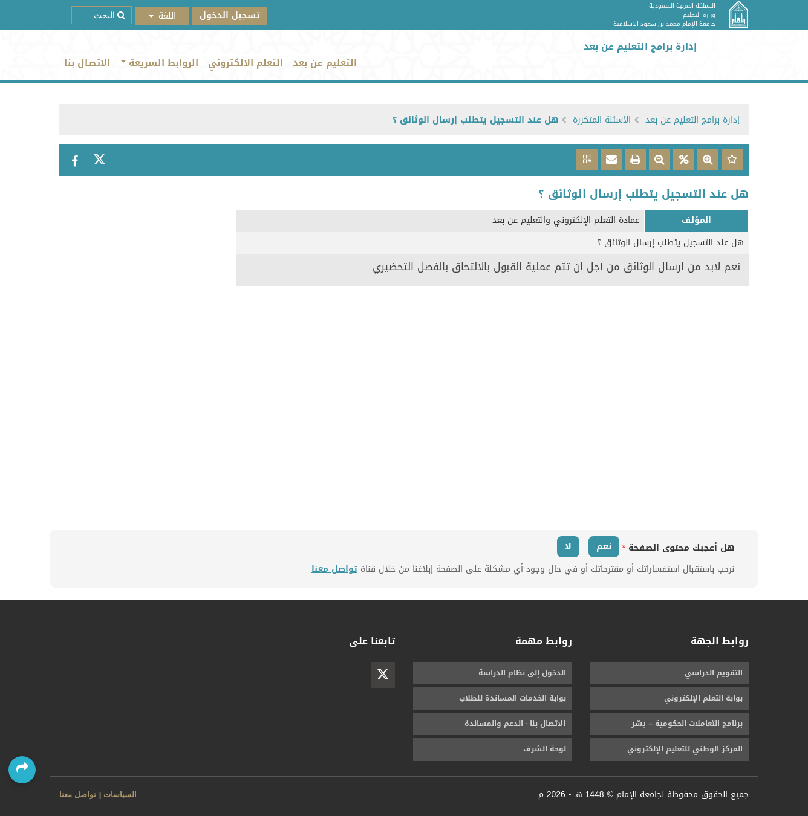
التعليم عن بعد (325, 62)
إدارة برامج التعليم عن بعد (692, 120)
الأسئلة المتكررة (602, 120)
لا (568, 546)
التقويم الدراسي (714, 672)
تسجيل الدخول (230, 15)
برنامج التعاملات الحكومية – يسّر (687, 723)
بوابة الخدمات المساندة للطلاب (512, 698)
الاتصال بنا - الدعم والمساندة (515, 723)
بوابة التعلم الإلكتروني (703, 698)
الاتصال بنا (87, 62)
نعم (603, 546)
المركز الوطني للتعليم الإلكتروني (685, 749)
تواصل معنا (334, 569)
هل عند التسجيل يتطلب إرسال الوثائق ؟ (475, 120)
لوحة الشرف (544, 749)
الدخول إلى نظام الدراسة (522, 672)
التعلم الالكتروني (245, 62)
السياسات (120, 794)
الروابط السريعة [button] (159, 62)
